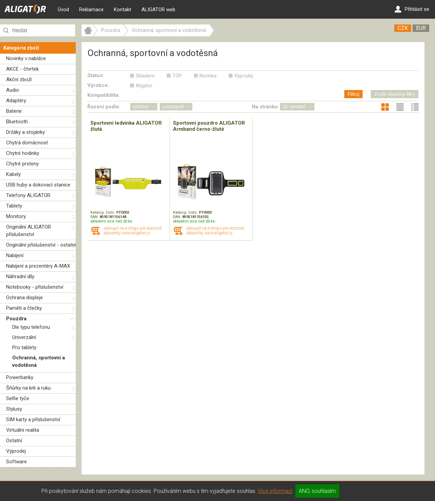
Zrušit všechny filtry (394, 94)
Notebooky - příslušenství (34, 287)
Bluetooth (17, 122)
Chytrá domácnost (27, 143)
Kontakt (122, 9)
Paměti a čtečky (24, 308)
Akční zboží (19, 79)
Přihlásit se (412, 9)
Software (16, 462)
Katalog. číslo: (103, 212)
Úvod (63, 9)
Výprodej (16, 451)
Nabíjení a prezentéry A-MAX (38, 266)
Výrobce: (98, 85)
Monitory (16, 216)
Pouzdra (16, 319)
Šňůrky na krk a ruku (28, 388)
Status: (95, 75)
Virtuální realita (22, 430)
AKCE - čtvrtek (22, 69)
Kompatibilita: (103, 95)
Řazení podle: (103, 107)
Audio (12, 90)
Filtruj (353, 94)
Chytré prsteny (22, 164)
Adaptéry (16, 100)
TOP (177, 76)
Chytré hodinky (22, 153)
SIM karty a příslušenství (33, 419)
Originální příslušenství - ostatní (41, 245)
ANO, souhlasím (317, 491)
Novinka (207, 76)
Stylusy (14, 409)
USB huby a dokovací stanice (38, 185)
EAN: (95, 217)
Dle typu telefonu (31, 327)
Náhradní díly (20, 276)
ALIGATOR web (158, 9)
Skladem (145, 76)
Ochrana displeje (24, 297)
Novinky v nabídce (26, 58)
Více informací (275, 491)
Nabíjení (14, 255)
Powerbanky (19, 377)
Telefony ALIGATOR (28, 195)
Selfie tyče (17, 398)
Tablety (14, 206)
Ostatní (14, 440)
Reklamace (91, 9)
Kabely (13, 174)
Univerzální (24, 337)
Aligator (144, 86)
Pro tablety (24, 347)
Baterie (14, 111)
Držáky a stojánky (25, 132)
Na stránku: (265, 107)
